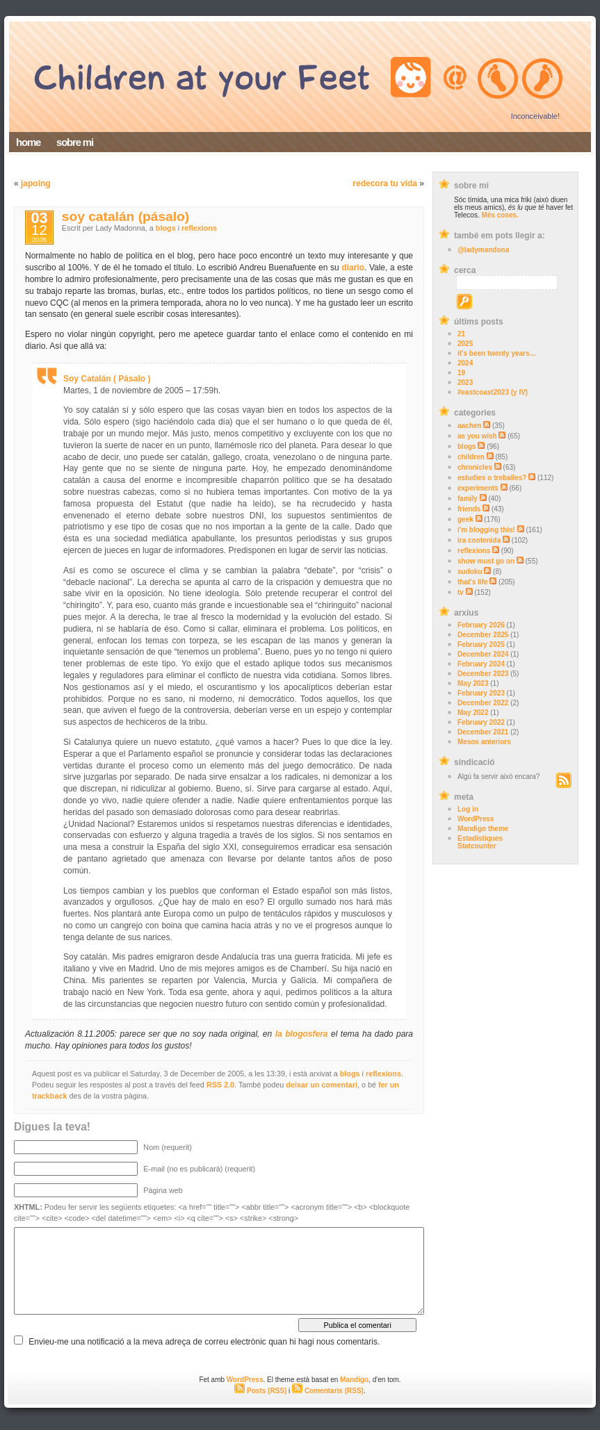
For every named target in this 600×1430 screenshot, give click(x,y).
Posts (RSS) (260, 1391)
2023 (465, 382)
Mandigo (354, 1379)
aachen (469, 425)
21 (461, 334)
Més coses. (499, 215)
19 (461, 373)
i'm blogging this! (486, 530)
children (471, 457)
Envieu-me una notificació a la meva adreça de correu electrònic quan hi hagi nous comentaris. (204, 1342)
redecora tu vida (384, 183)
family (467, 498)
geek (465, 519)
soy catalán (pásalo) (125, 216)
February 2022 (481, 722)
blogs (466, 446)
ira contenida (479, 540)
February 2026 (481, 625)
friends (468, 509)
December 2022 (482, 703)
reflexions (473, 550)
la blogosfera (301, 1034)
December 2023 (482, 673)
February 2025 (481, 644)
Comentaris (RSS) (328, 1391)
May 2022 (472, 712)
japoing (36, 183)
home (28, 142)
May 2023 (472, 683)
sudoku (470, 571)
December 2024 (482, 654)
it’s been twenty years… (497, 353)
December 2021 (482, 732)
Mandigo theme (482, 828)
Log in (467, 809)
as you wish (477, 436)
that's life (472, 582)
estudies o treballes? (491, 478)
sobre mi (74, 142)
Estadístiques (480, 838)
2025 (465, 343)
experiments (477, 488)
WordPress (475, 819)
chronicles (474, 467)
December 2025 (482, 635)
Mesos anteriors (484, 742)
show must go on (485, 561)
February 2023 (481, 693)
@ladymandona (483, 250)
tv (460, 592)
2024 (465, 363)
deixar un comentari (321, 1084)
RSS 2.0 (220, 1084)
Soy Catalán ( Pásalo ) (106, 379)
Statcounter (476, 846)
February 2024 (481, 664)
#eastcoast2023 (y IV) (492, 392)
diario (352, 267)
